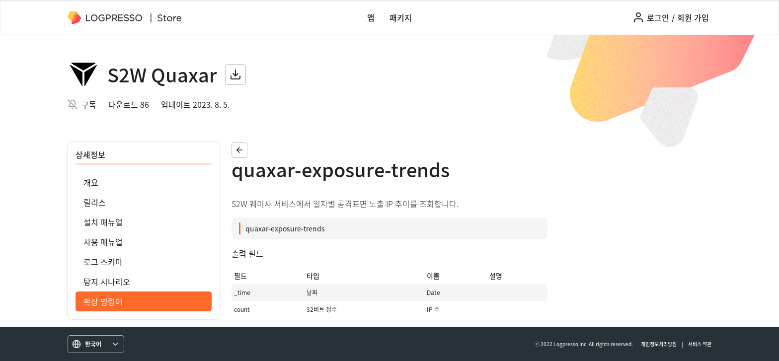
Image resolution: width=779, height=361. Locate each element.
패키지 (401, 17)
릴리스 (94, 202)
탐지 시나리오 (106, 282)
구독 (88, 104)
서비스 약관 (699, 344)
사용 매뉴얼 (103, 242)
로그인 (658, 17)
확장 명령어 (103, 301)
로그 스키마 (103, 262)
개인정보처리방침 (659, 344)
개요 (90, 182)
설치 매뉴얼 (103, 222)
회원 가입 (693, 17)
